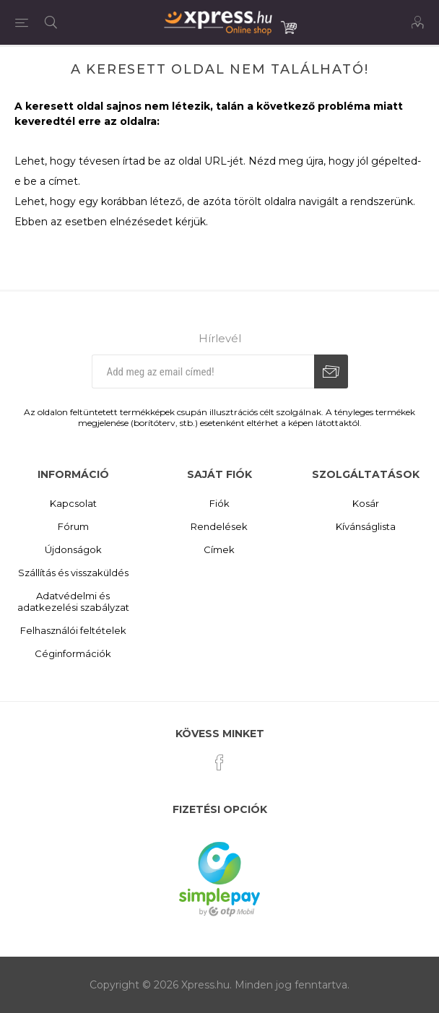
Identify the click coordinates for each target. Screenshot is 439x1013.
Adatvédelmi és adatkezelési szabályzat (73, 601)
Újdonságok (73, 549)
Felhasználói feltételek (73, 630)
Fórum (73, 526)
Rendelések (219, 526)
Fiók (219, 503)
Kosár (365, 503)
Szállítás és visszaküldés (73, 572)
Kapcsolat (73, 503)
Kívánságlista (366, 526)
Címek (219, 549)
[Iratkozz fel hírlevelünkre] (203, 371)
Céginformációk (73, 653)
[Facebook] (219, 762)
